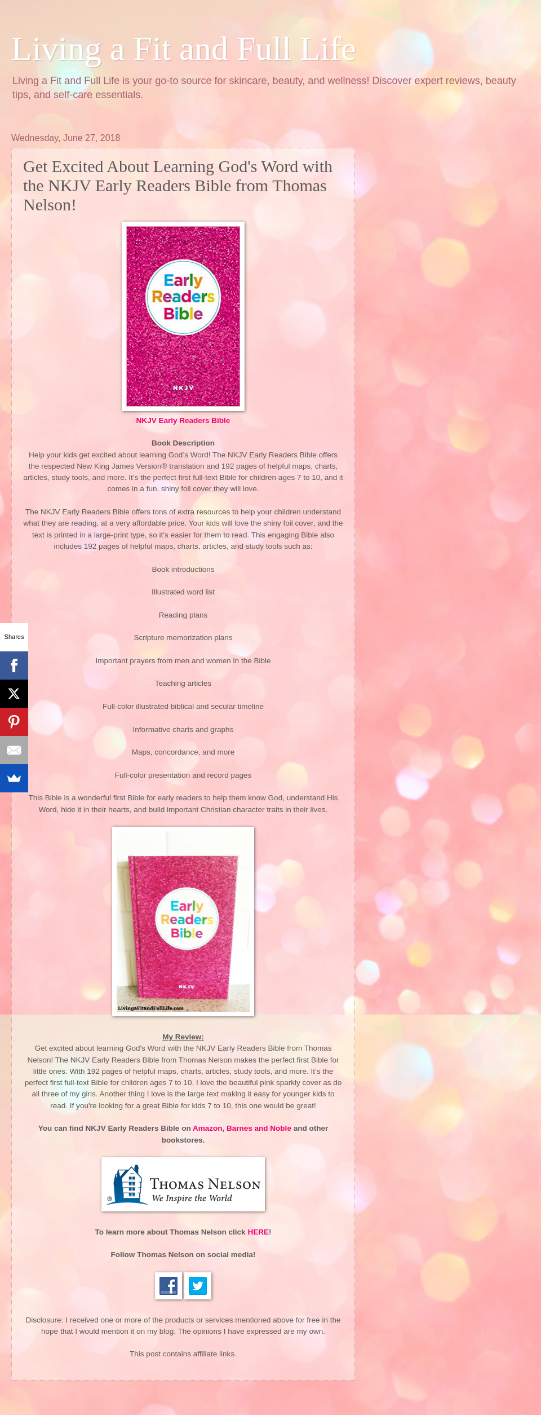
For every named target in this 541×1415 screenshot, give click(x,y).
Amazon (208, 1128)
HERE (258, 1232)
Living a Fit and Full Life (183, 48)
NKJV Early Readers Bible (183, 420)
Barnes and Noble (259, 1128)
